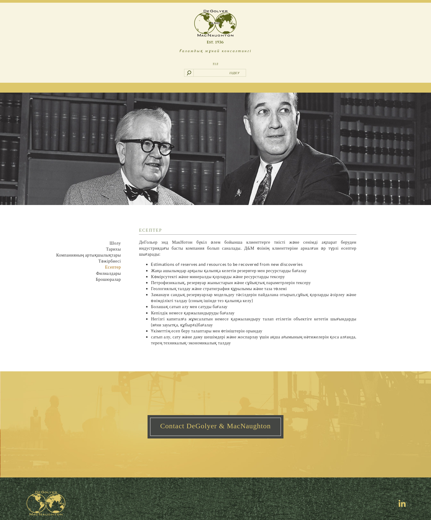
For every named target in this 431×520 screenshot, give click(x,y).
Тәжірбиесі (109, 260)
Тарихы (113, 248)
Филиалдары (108, 273)
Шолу (115, 242)
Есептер (113, 266)
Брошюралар (108, 279)
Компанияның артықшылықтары (88, 254)
